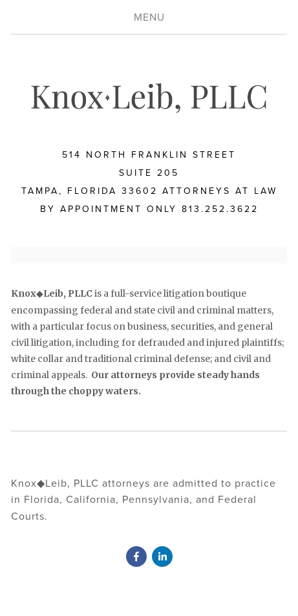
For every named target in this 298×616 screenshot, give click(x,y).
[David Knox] (136, 556)
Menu (149, 17)
